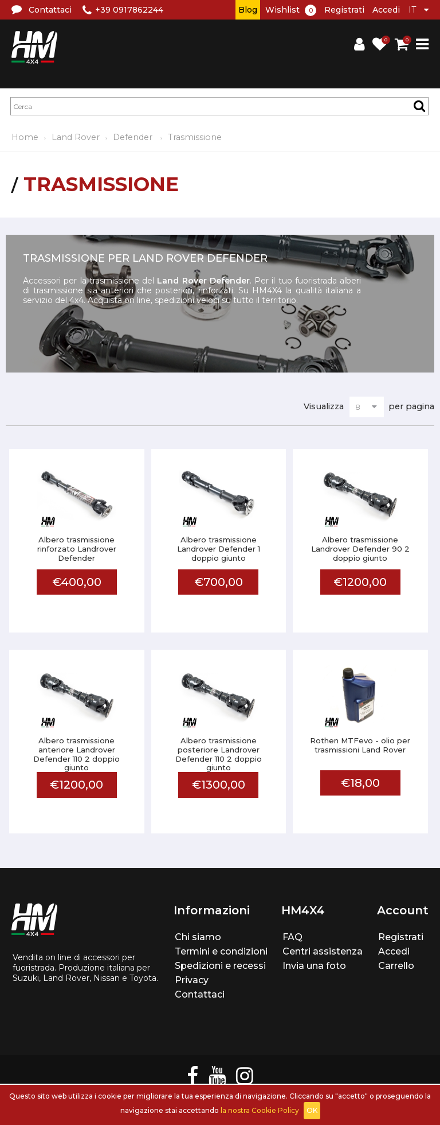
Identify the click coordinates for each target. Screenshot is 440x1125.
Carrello (396, 965)
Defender (134, 137)
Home (24, 137)
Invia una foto (314, 965)
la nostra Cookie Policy (260, 1110)
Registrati (344, 10)
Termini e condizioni (221, 951)
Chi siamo (198, 937)
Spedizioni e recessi (220, 965)
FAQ (292, 937)
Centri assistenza (322, 951)
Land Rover (76, 137)
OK (312, 1110)
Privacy (192, 980)
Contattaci (200, 994)
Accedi (386, 10)
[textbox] (219, 106)
